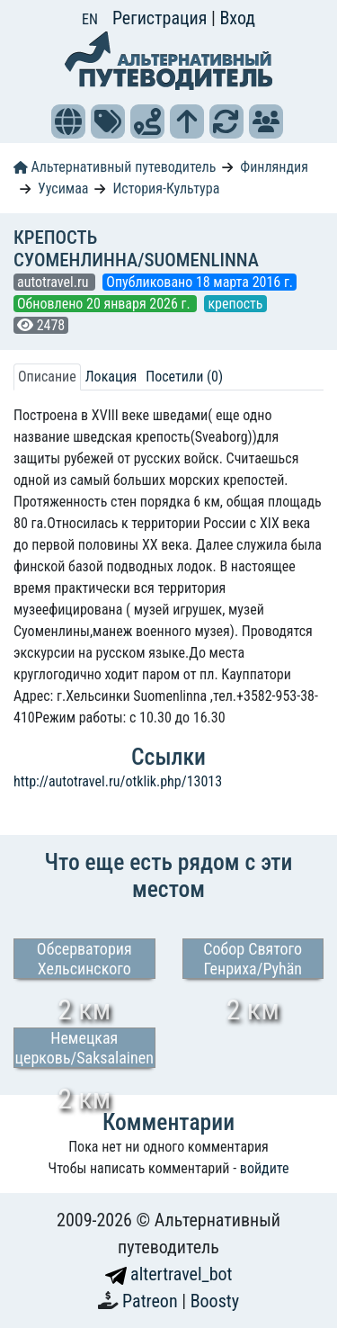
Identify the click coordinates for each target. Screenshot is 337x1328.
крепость (235, 303)
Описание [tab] (47, 376)
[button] (68, 121)
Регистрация (161, 18)
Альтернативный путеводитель (114, 166)
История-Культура (165, 188)
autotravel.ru (54, 282)
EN (90, 19)
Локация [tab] (111, 376)
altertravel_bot (169, 1274)
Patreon (152, 1301)
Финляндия (274, 166)
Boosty (215, 1301)
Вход (237, 18)
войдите (264, 1168)
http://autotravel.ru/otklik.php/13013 (117, 781)
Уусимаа (63, 188)
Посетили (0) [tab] (184, 376)
